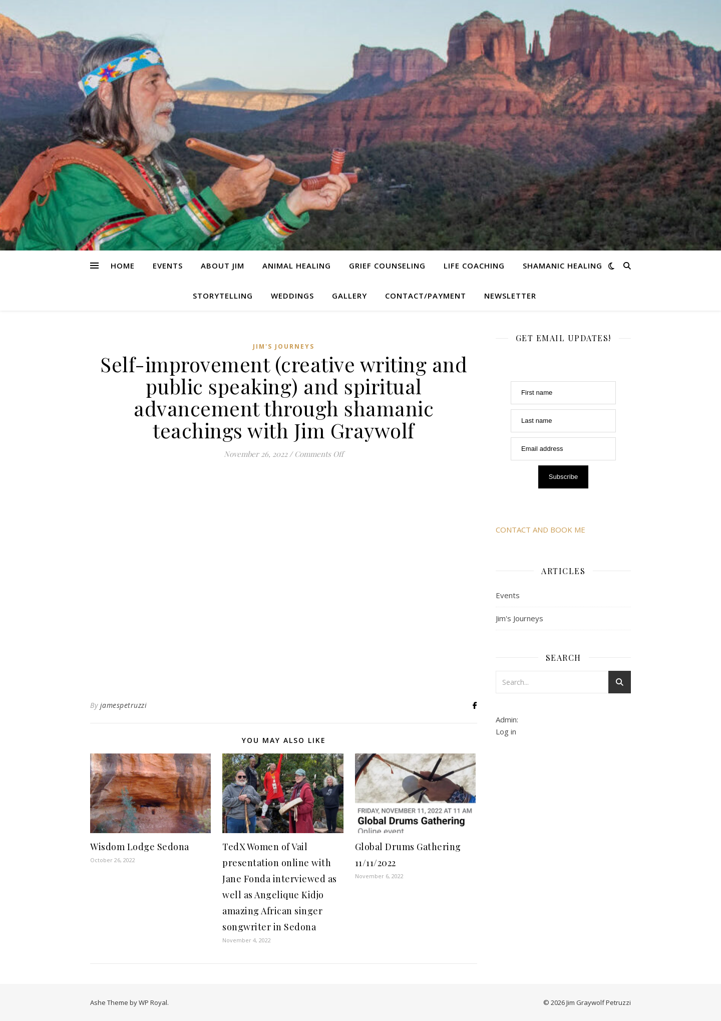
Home (123, 266)
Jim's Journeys (283, 346)
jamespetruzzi (123, 705)
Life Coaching (474, 266)
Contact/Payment (425, 296)
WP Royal (153, 1002)
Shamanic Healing (562, 266)
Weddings (292, 296)
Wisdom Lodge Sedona (139, 847)
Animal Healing (296, 266)
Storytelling (223, 296)
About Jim (222, 266)
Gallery (349, 296)
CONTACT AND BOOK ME (540, 530)
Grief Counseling (387, 266)
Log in (506, 731)
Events (168, 266)
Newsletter (510, 296)
